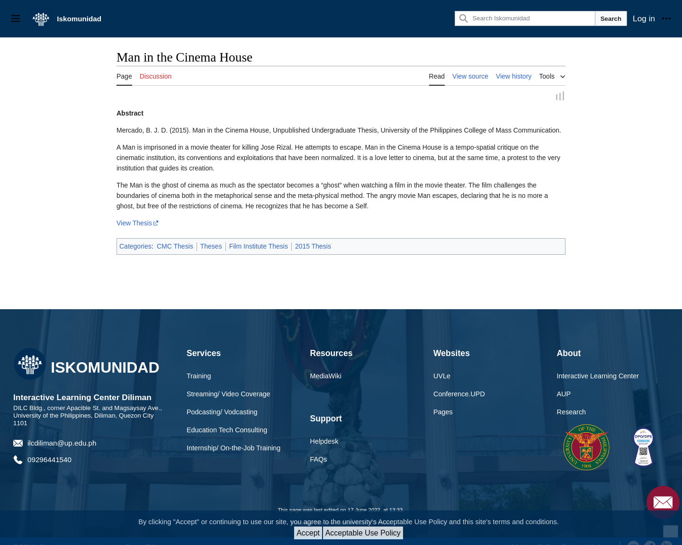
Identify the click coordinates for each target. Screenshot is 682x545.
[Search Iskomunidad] (525, 18)
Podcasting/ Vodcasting (222, 413)
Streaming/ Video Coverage (228, 395)
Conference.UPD (459, 395)
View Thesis (134, 224)
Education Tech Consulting (227, 431)
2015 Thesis (313, 247)
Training (199, 377)
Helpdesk (324, 442)
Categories (135, 247)
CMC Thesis (175, 247)
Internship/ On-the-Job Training (233, 448)
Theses (211, 247)
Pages (443, 413)
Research (571, 413)
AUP (564, 395)
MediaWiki (325, 377)
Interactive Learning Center (598, 377)
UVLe (441, 377)
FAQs (318, 460)
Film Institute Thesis (258, 247)
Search (611, 18)
